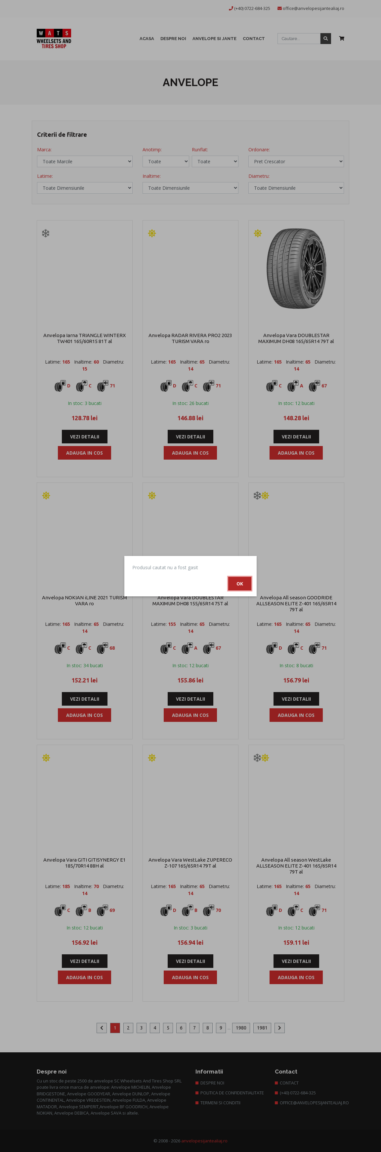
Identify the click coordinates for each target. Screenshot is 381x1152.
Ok (239, 583)
